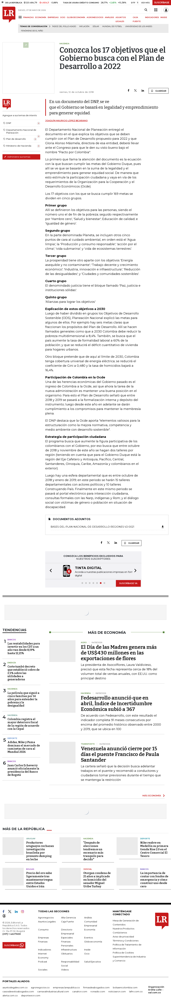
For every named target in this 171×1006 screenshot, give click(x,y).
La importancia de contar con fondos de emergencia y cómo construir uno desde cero (154, 879)
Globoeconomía (93, 941)
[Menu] (20, 17)
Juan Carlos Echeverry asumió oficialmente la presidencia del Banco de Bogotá (23, 770)
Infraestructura (69, 949)
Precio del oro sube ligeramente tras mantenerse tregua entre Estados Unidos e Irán (39, 879)
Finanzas (42, 941)
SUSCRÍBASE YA (128, 583)
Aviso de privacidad (123, 936)
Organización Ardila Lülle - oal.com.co (156, 989)
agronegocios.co (40, 987)
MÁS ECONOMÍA (151, 795)
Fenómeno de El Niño (32, 31)
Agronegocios (46, 917)
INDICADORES (152, 17)
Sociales (42, 969)
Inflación (84, 26)
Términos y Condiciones (125, 940)
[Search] (146, 10)
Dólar (96, 26)
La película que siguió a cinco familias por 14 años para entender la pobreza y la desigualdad (23, 699)
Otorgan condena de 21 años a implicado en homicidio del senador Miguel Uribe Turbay (97, 879)
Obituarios (66, 953)
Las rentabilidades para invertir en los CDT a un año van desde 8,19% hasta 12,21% (24, 648)
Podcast (42, 961)
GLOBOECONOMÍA (76, 17)
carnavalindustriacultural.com (53, 991)
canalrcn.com (79, 991)
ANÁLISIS (109, 17)
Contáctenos (120, 932)
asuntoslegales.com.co (15, 987)
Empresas (43, 937)
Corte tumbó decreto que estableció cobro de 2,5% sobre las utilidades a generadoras (24, 673)
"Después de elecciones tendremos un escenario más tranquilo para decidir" (93, 851)
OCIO (62, 17)
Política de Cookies (123, 952)
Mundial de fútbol (112, 26)
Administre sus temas (17, 156)
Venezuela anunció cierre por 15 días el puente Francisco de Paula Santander (120, 754)
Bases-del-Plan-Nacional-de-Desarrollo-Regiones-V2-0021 (107, 526)
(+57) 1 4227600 (12, 934)
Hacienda (12, 689)
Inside (87, 949)
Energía (12, 662)
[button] (49, 571)
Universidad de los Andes (138, 26)
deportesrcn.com (30, 995)
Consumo (43, 929)
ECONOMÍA (40, 17)
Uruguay (30, 838)
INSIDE (163, 17)
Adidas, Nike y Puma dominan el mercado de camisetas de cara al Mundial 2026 (24, 747)
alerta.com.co (10, 995)
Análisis (88, 917)
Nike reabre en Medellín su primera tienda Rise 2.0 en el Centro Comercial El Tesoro (154, 849)
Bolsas (30, 869)
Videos (65, 969)
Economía (89, 929)
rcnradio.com (98, 991)
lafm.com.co (136, 991)
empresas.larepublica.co (66, 987)
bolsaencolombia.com (125, 987)
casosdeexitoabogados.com (18, 991)
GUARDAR (158, 90)
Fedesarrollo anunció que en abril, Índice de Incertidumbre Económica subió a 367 (116, 703)
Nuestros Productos (123, 928)
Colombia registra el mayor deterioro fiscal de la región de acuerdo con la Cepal (23, 724)
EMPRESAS (53, 17)
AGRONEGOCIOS (95, 17)
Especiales (67, 937)
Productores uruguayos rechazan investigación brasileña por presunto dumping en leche (40, 851)
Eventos (88, 937)
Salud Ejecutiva (92, 961)
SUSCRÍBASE (161, 2)
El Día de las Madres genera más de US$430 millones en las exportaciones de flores (119, 652)
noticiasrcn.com (117, 991)
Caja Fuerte (67, 921)
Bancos (12, 639)
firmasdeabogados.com (96, 987)
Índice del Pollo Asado (64, 26)
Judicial (87, 869)
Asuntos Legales (47, 921)
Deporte (12, 738)
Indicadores (44, 949)
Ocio (87, 953)
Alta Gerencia (68, 917)
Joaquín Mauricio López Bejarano (66, 120)
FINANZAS (28, 17)
